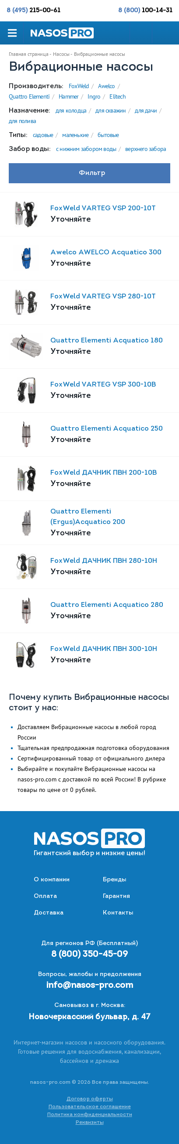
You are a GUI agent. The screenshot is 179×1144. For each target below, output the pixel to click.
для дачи (146, 110)
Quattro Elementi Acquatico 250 (106, 428)
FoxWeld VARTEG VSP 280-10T (103, 296)
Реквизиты (90, 1122)
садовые (43, 135)
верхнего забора (145, 149)
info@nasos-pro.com (89, 985)
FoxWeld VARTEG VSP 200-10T (103, 208)
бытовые (108, 135)
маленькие (75, 135)
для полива (22, 121)
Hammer (68, 96)
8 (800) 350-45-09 (89, 954)
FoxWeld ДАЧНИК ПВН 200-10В (103, 472)
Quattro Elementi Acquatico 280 (106, 605)
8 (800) (145, 10)
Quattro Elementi (29, 96)
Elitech (117, 96)
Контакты (118, 913)
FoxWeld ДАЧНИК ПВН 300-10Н (103, 649)
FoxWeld (79, 86)
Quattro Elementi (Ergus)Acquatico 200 (87, 517)
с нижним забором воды (86, 149)
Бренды (114, 880)
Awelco (106, 86)
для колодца (71, 110)
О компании (52, 880)
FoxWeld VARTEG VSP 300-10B (103, 384)
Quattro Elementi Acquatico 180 (106, 340)
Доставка (48, 913)
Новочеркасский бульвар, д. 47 (89, 1017)
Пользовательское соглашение (90, 1107)
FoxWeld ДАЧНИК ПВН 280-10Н (103, 561)
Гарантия (116, 896)
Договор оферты (90, 1099)
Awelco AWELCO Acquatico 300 (105, 252)
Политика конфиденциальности (89, 1114)
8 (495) (33, 10)
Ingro (94, 96)
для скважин (110, 110)
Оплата (45, 896)
